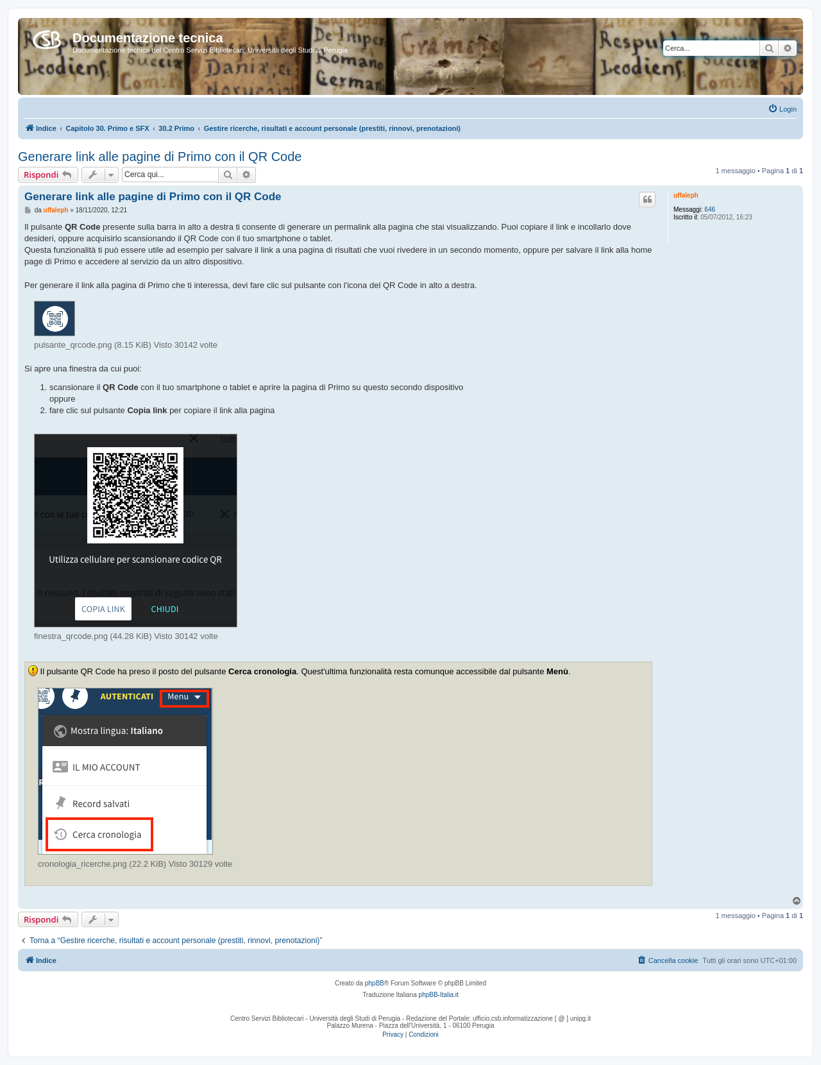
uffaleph (685, 195)
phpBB (374, 983)
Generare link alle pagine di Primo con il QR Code (159, 156)
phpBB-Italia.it (439, 994)
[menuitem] (782, 109)
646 (709, 209)
